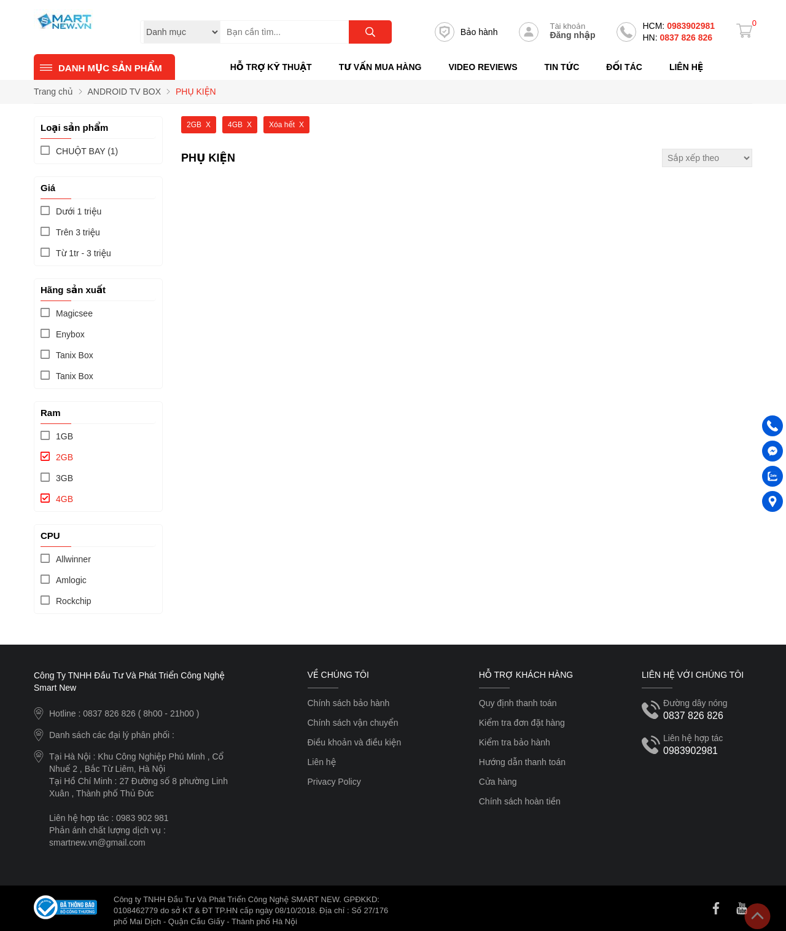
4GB (64, 499)
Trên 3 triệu (78, 232)
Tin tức (561, 67)
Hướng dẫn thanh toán (522, 762)
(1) (87, 151)
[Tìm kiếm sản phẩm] (305, 32)
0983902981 (678, 26)
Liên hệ (686, 67)
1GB (64, 436)
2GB (64, 457)
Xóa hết (282, 124)
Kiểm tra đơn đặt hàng (522, 723)
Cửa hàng (498, 782)
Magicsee (74, 313)
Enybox (70, 334)
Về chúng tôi (338, 675)
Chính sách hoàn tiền (520, 801)
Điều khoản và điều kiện (355, 742)
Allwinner (73, 559)
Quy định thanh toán (518, 703)
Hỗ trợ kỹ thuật (271, 67)
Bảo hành (466, 32)
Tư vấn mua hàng (380, 67)
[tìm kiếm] (370, 32)
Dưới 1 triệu (78, 211)
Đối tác (624, 67)
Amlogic (71, 580)
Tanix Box (74, 355)
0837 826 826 (677, 37)
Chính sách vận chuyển (353, 723)
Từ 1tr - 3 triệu (83, 253)
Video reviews (482, 67)
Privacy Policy (334, 782)
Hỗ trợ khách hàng (526, 675)
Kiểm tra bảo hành (514, 742)
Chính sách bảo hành (349, 703)
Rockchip (73, 601)
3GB (64, 478)
